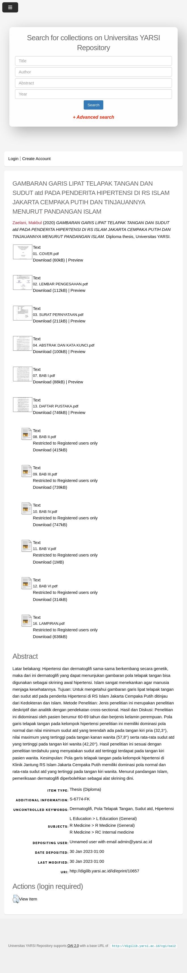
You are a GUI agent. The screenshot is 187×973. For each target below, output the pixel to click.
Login (13, 158)
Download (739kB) (50, 487)
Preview (75, 260)
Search (93, 105)
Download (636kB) (50, 636)
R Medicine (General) (115, 825)
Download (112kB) (50, 290)
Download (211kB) (50, 321)
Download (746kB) (50, 412)
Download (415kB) (50, 450)
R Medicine (80, 825)
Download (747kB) (50, 524)
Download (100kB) (50, 351)
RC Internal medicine (114, 832)
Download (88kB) (49, 382)
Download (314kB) (50, 599)
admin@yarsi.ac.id (135, 842)
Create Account (36, 158)
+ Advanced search (93, 117)
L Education (80, 818)
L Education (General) (116, 818)
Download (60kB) (49, 260)
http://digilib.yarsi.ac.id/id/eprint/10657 (104, 871)
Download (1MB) (48, 562)
